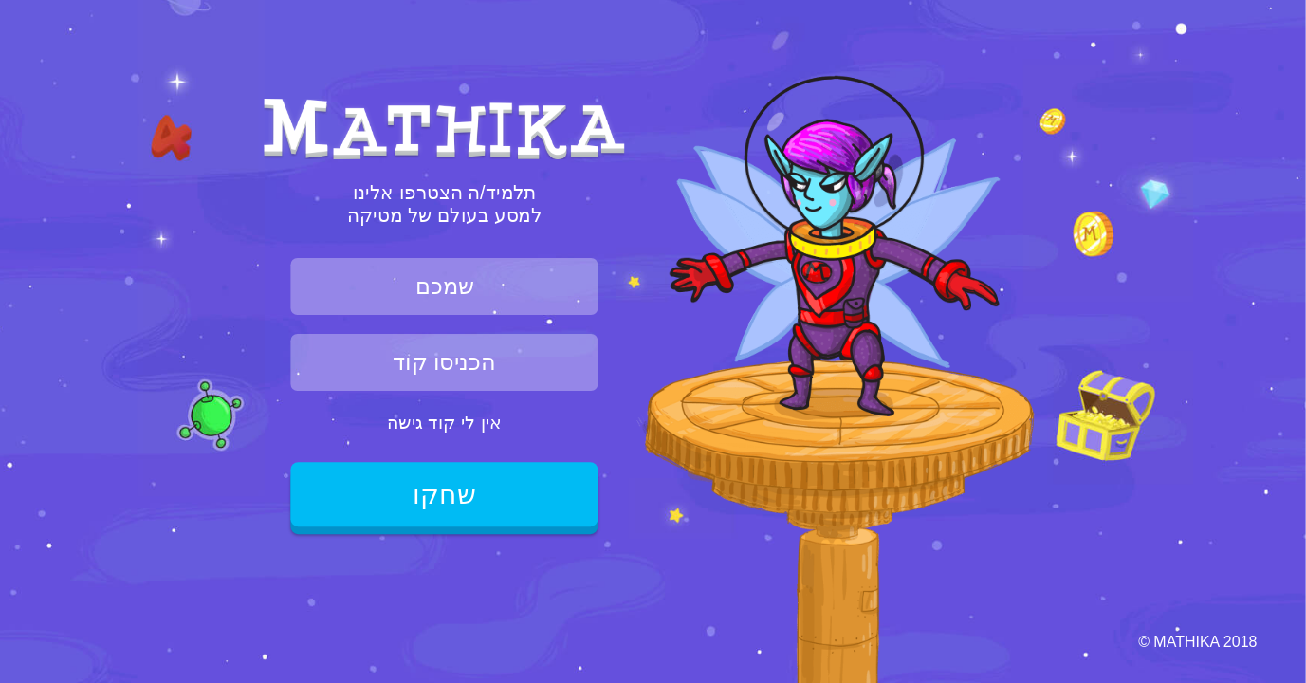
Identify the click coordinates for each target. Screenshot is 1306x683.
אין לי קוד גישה (445, 422)
